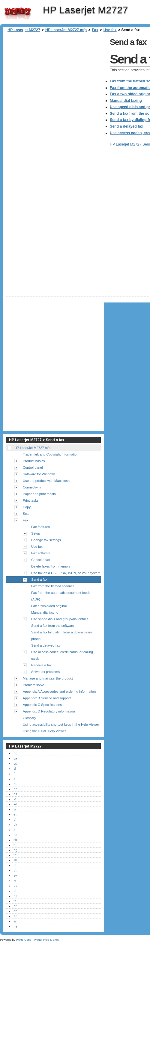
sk (15, 840)
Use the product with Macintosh (46, 480)
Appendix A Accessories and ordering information (59, 691)
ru (15, 896)
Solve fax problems (45, 672)
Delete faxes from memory (50, 566)
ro (15, 834)
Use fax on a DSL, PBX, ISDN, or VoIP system (65, 573)
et (15, 814)
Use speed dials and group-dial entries (59, 619)
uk (15, 824)
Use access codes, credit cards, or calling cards (62, 655)
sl (15, 768)
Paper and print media (39, 494)
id (15, 799)
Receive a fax (41, 665)
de (15, 789)
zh (15, 860)
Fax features (40, 527)
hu (15, 784)
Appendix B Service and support (47, 698)
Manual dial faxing (44, 612)
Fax (95, 30)
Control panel (33, 467)
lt (14, 829)
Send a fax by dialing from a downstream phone (61, 635)
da (15, 885)
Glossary (29, 718)
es (15, 794)
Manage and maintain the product (48, 678)
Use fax (110, 30)
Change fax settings (46, 540)
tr (15, 855)
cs (15, 763)
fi (14, 845)
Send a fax (39, 579)
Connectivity (32, 487)
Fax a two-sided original (49, 606)
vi (15, 809)
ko (15, 804)
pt (15, 870)
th (15, 901)
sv (15, 875)
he (15, 926)
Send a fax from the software (52, 625)
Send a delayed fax (45, 645)
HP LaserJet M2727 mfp (66, 30)
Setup (35, 533)
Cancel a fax (40, 560)
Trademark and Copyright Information (51, 454)
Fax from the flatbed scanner (52, 586)
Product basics (34, 461)
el (15, 890)
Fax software (40, 553)
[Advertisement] (67, 100)
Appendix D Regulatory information (49, 711)
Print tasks (30, 500)
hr (15, 906)
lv (15, 880)
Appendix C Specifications (42, 704)
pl (15, 819)
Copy (27, 507)
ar (15, 916)
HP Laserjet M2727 (17, 13)
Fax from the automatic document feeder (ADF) (61, 596)
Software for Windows (39, 474)
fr (15, 773)
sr (15, 921)
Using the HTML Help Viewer (44, 731)
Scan (27, 513)
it (14, 778)
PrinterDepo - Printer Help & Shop (37, 939)
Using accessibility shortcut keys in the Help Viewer (61, 724)
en (15, 911)
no (15, 753)
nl (15, 865)
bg (15, 850)
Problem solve (33, 685)
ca (15, 758)
